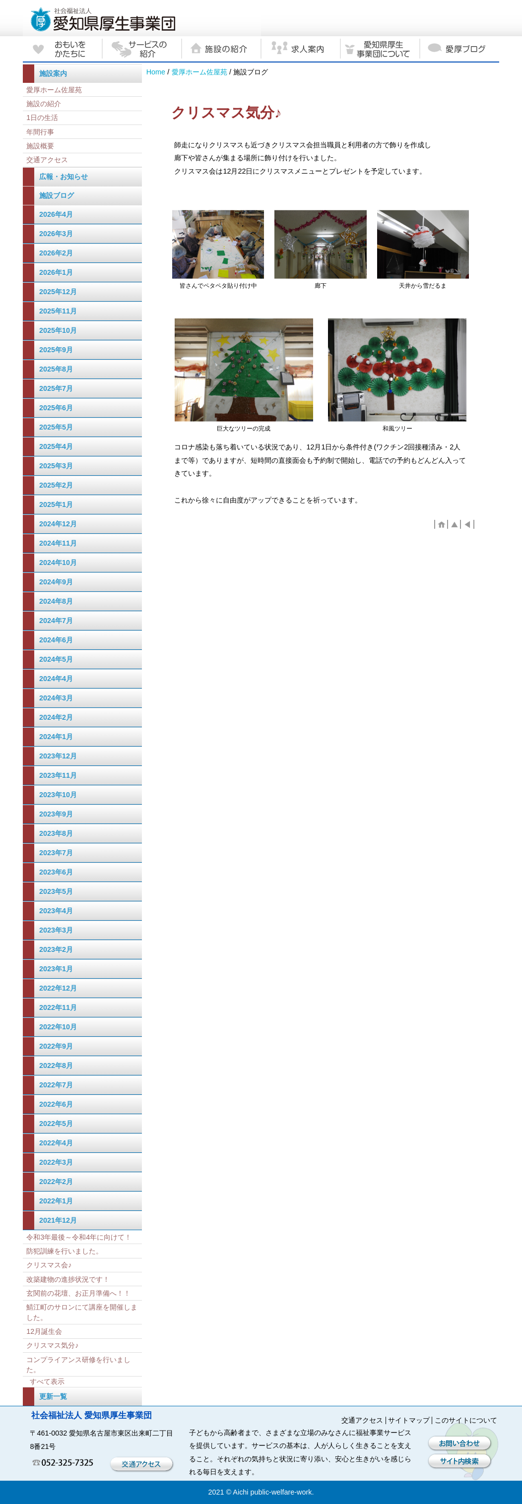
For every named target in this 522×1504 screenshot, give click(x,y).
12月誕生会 (44, 1331)
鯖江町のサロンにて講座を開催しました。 (81, 1312)
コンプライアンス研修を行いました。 (78, 1365)
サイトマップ (409, 1420)
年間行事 (40, 132)
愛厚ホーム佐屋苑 (199, 71)
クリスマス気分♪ (52, 1345)
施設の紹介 (43, 104)
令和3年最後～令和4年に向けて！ (78, 1237)
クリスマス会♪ (48, 1265)
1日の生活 (42, 118)
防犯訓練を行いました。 (64, 1251)
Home (155, 71)
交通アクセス (47, 160)
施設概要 (40, 146)
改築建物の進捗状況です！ (68, 1279)
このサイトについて (466, 1420)
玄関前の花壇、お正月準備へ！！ (78, 1293)
